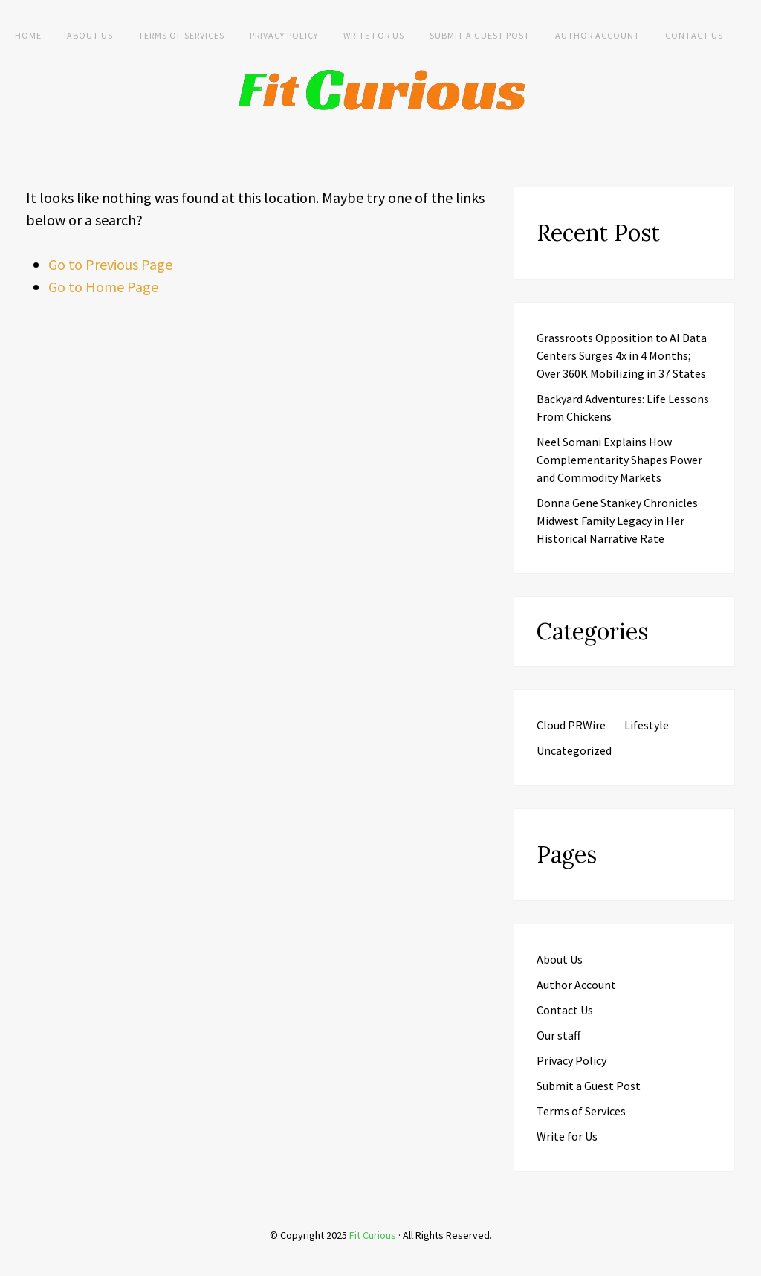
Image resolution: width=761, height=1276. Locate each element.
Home (28, 35)
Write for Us (373, 35)
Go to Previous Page (110, 264)
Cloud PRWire (571, 725)
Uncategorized (574, 750)
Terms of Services (181, 35)
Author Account (597, 35)
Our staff (558, 1035)
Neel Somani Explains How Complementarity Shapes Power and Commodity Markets (619, 459)
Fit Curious (372, 1235)
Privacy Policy (284, 35)
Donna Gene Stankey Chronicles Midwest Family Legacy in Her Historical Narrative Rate (617, 520)
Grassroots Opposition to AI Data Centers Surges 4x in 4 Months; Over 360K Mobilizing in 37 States (622, 355)
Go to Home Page (103, 286)
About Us (90, 35)
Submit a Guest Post (480, 35)
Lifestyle (646, 725)
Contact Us (694, 35)
